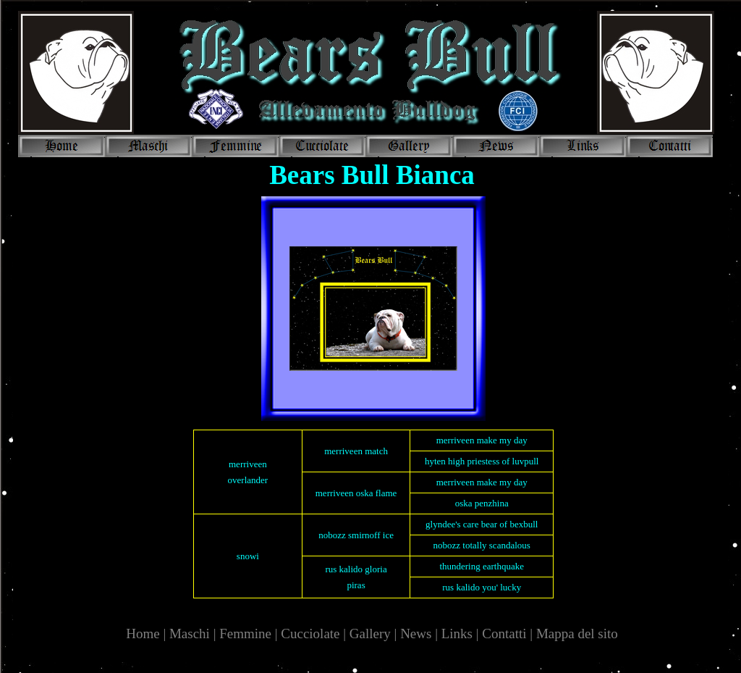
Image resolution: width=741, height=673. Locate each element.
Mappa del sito (577, 633)
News (415, 633)
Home (144, 633)
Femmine (245, 633)
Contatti (504, 633)
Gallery (370, 633)
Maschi (189, 633)
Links (457, 633)
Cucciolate (310, 633)
